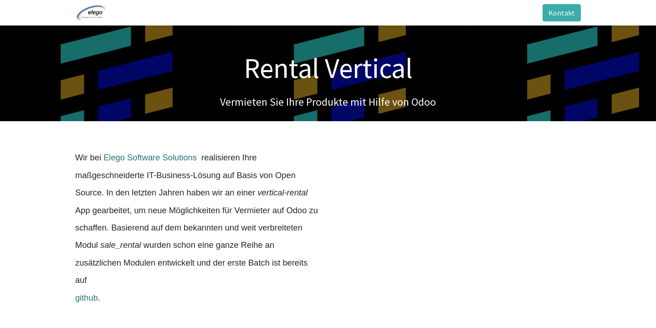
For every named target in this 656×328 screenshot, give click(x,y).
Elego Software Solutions (151, 157)
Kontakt (561, 12)
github (86, 297)
